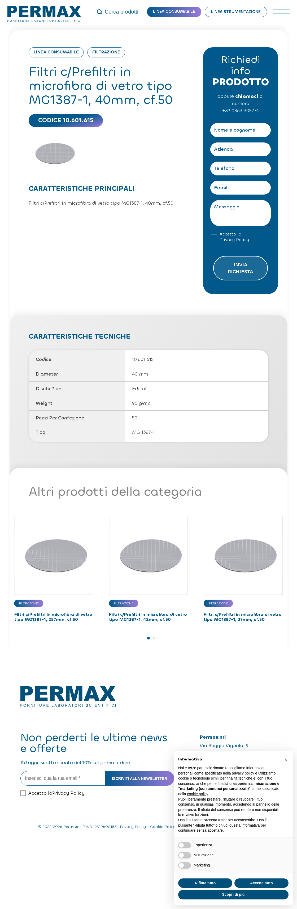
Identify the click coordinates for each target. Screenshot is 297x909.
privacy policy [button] (243, 773)
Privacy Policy (234, 239)
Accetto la (234, 237)
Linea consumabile (174, 11)
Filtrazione (106, 52)
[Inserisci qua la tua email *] (62, 778)
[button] (148, 638)
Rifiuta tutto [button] (205, 883)
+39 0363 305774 (240, 110)
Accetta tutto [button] (261, 883)
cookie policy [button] (197, 794)
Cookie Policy (163, 826)
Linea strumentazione (236, 11)
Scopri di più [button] (233, 894)
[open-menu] (281, 12)
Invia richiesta (240, 268)
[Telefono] (240, 168)
